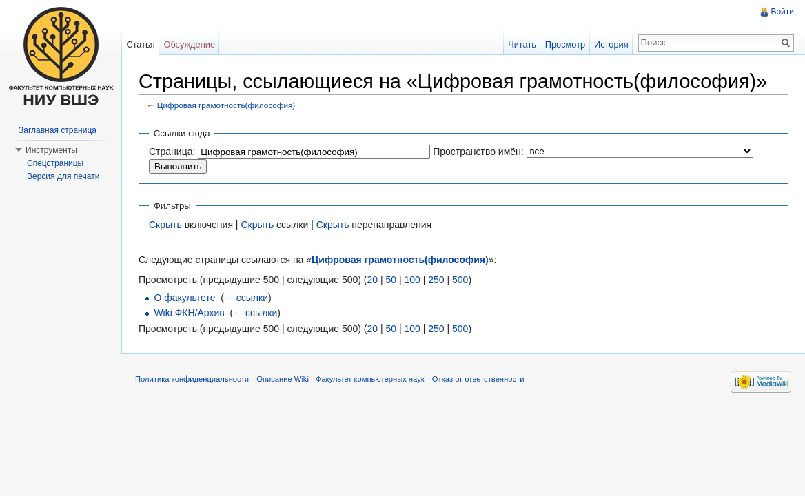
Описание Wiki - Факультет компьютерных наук (340, 379)
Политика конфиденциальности (192, 379)
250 (436, 279)
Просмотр (565, 44)
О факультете (184, 297)
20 (372, 279)
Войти (782, 12)
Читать (522, 44)
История (611, 44)
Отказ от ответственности (478, 379)
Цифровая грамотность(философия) (226, 105)
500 (460, 279)
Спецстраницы (55, 163)
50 (390, 279)
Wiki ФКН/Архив (189, 312)
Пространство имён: (478, 151)
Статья (140, 44)
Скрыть (165, 224)
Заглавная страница (57, 130)
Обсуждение (189, 44)
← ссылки (246, 297)
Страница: (172, 151)
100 (412, 279)
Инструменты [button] (51, 150)
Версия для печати (63, 176)
